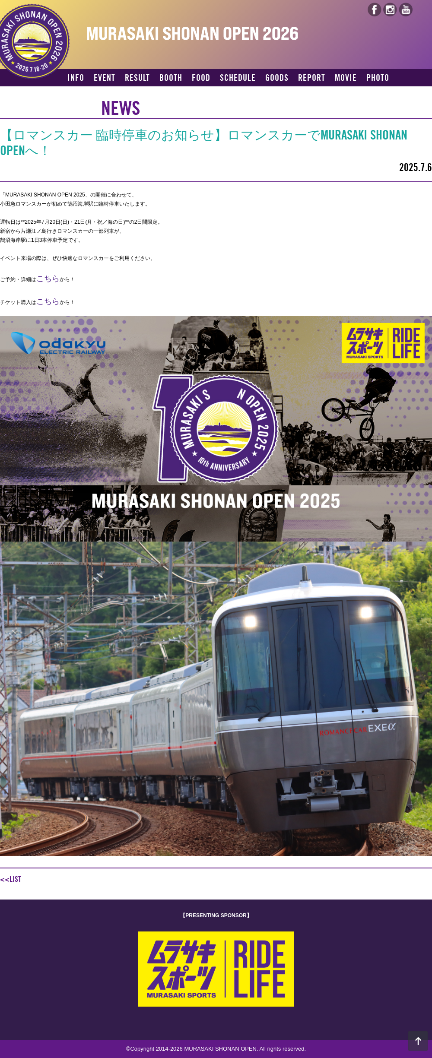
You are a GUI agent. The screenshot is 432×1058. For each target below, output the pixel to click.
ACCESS (80, 93)
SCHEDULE (238, 78)
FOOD (201, 78)
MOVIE (346, 78)
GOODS (277, 78)
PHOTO (377, 78)
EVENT (104, 78)
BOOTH (170, 78)
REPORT (311, 78)
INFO (75, 78)
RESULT (137, 78)
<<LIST (10, 879)
